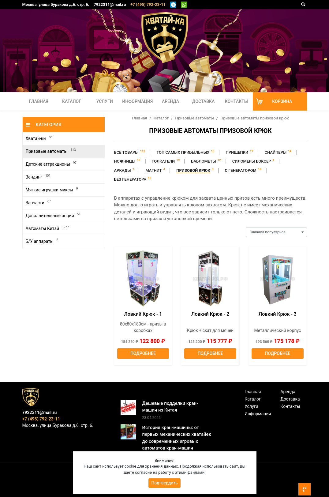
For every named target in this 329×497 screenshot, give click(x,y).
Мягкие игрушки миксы (52, 190)
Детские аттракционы (51, 164)
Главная (38, 101)
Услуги (104, 101)
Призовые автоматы (51, 151)
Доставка (203, 101)
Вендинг (38, 177)
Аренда (170, 101)
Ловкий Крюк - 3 (278, 314)
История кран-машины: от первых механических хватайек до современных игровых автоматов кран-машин (176, 438)
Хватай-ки (39, 138)
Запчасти (38, 202)
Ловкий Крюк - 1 (143, 314)
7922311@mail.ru (110, 4)
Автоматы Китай (47, 228)
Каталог (71, 101)
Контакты (236, 101)
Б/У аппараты (42, 241)
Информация (137, 101)
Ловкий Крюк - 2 (210, 314)
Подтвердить (164, 482)
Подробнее (143, 353)
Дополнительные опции (53, 215)
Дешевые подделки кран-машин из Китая (170, 407)
